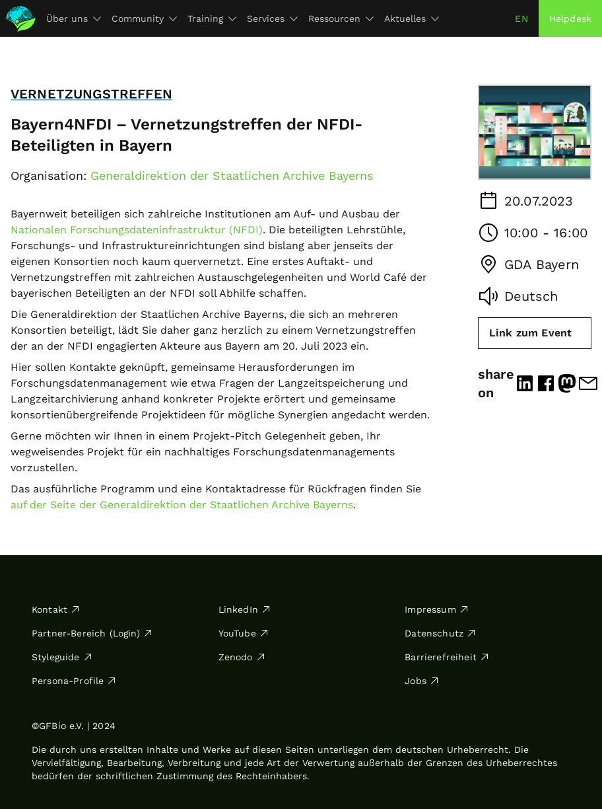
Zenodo (242, 657)
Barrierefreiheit (447, 657)
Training (211, 18)
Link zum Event (530, 333)
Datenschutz (441, 633)
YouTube (243, 633)
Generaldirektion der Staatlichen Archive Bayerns (231, 175)
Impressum (437, 609)
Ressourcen (341, 18)
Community (144, 18)
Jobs (422, 680)
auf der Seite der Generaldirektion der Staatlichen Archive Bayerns (182, 504)
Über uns (73, 18)
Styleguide (62, 657)
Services (272, 18)
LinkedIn (244, 609)
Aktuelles (411, 18)
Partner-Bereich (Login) (92, 633)
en (521, 18)
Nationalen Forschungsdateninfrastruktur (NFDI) (137, 229)
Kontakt (56, 609)
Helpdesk (570, 18)
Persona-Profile (74, 680)
